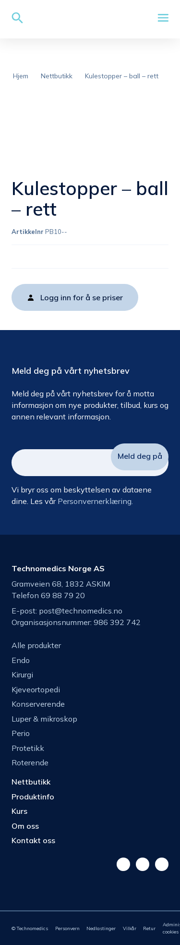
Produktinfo (33, 796)
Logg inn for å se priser (81, 297)
